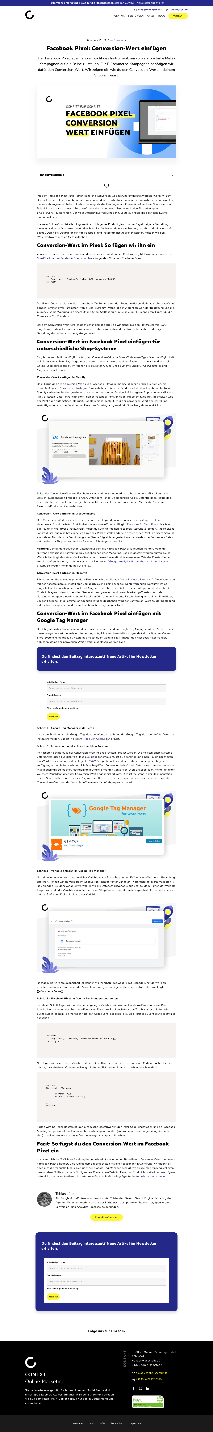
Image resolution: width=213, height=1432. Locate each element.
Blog (161, 16)
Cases (151, 16)
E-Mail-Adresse (54, 695)
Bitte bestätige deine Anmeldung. (63, 708)
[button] (172, 175)
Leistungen (136, 16)
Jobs (92, 1424)
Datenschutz (117, 1424)
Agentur (119, 16)
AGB (102, 1424)
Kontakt (178, 16)
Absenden (53, 716)
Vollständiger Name (56, 682)
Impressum (135, 1424)
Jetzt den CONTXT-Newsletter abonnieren (106, 3)
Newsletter (77, 1424)
